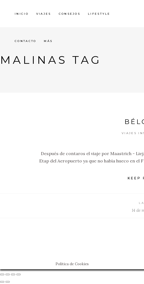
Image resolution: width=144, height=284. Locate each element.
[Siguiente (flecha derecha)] (7, 282)
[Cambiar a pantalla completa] (13, 274)
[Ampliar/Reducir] (18, 274)
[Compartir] (7, 274)
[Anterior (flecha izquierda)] (2, 282)
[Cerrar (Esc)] (2, 274)
